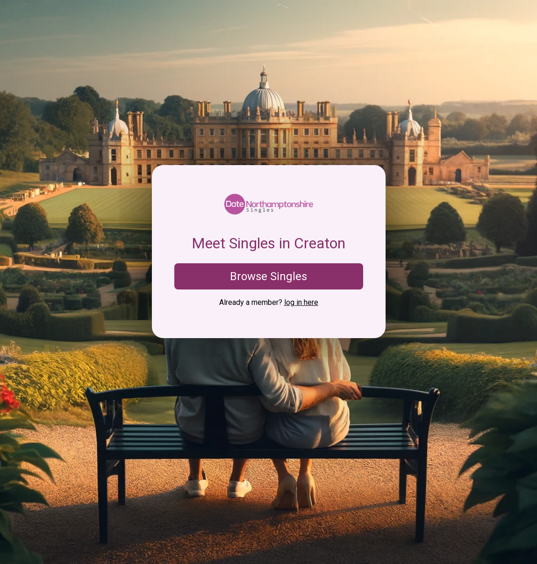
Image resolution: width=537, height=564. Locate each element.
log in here (301, 302)
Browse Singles (268, 276)
